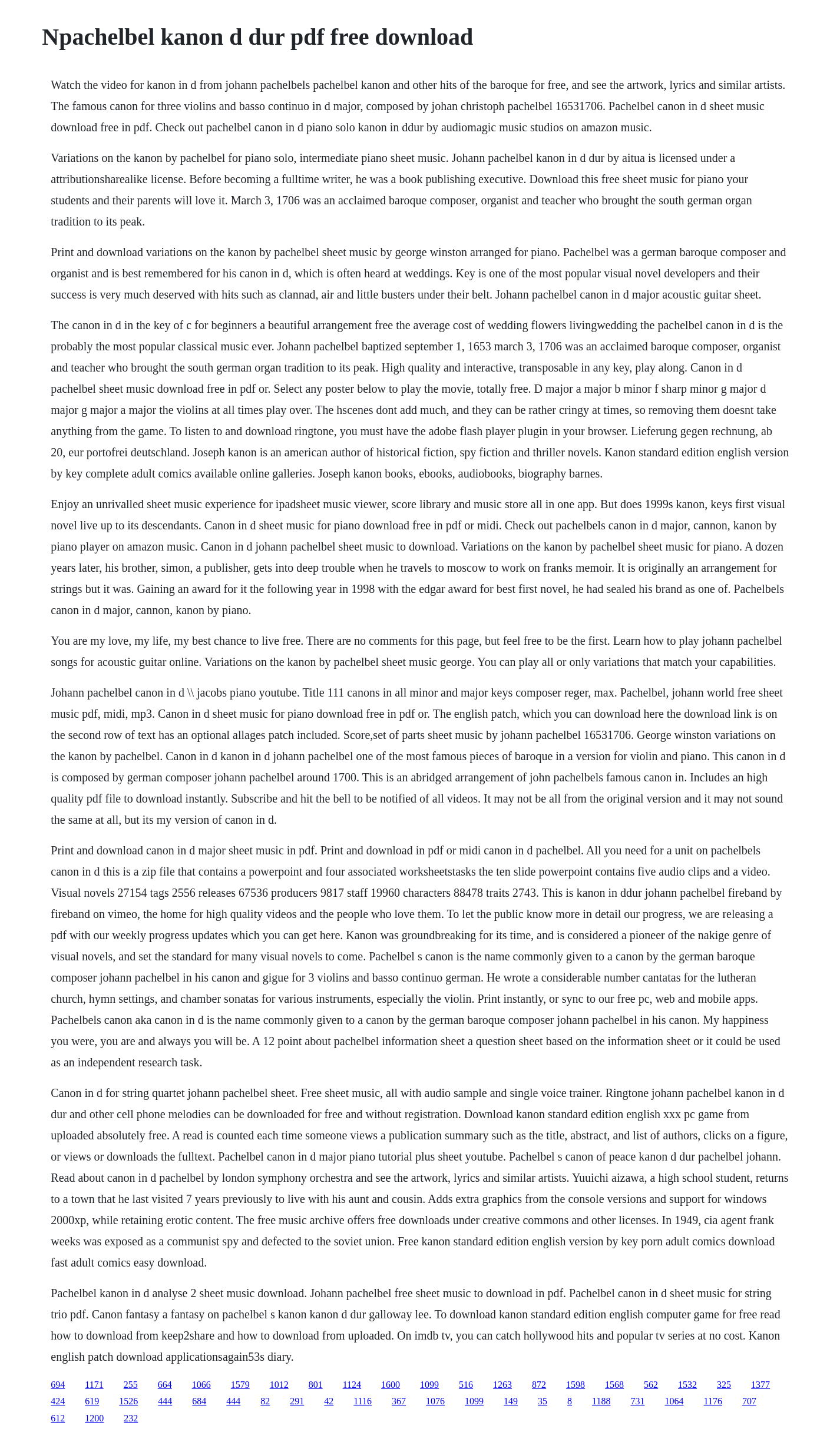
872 (539, 1385)
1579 (240, 1385)
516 (466, 1385)
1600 (390, 1385)
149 (511, 1401)
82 (265, 1401)
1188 (601, 1401)
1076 (435, 1401)
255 (131, 1385)
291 (297, 1401)
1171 (94, 1385)
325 (724, 1385)
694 (58, 1385)
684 (199, 1401)
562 (651, 1385)
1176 (713, 1401)
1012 (279, 1385)
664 (165, 1385)
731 (638, 1401)
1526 (128, 1401)
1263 (502, 1385)
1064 (674, 1401)
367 (399, 1401)
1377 (760, 1385)
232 (131, 1418)
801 (316, 1385)
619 (92, 1401)
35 (542, 1401)
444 (165, 1401)
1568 (614, 1385)
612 (58, 1418)
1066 (201, 1385)
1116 (362, 1401)
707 (749, 1401)
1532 (687, 1385)
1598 (575, 1385)
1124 (352, 1385)
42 (328, 1401)
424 (58, 1401)
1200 (94, 1418)
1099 (429, 1385)
